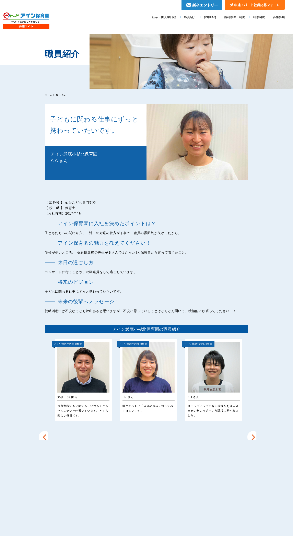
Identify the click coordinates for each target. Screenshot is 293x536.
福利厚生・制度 (234, 17)
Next (251, 378)
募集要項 (279, 17)
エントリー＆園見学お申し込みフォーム (213, 479)
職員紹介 (190, 17)
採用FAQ (210, 17)
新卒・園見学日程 (164, 17)
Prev (46, 378)
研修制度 (259, 17)
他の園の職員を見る (146, 436)
